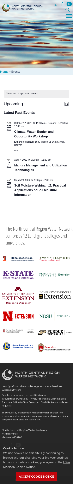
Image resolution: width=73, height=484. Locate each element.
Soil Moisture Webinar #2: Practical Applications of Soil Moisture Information (40, 190)
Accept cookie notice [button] (36, 477)
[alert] (36, 94)
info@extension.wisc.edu (15, 398)
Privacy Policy (37, 398)
